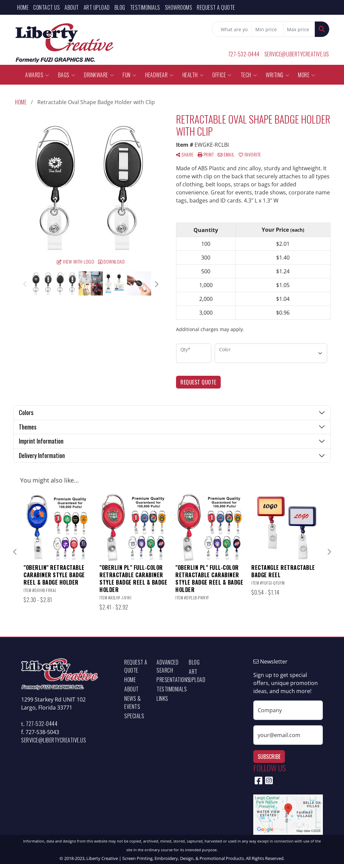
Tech (249, 75)
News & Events (132, 702)
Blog (120, 7)
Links (162, 698)
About (71, 7)
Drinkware (99, 75)
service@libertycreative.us (296, 54)
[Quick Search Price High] (299, 29)
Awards (37, 75)
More (306, 75)
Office (222, 75)
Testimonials (145, 7)
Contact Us (46, 7)
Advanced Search (167, 666)
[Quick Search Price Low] (268, 29)
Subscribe (269, 757)
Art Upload (97, 7)
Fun (129, 75)
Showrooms (178, 7)
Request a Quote (216, 7)
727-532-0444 (244, 54)
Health (193, 75)
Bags (67, 75)
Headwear (159, 75)
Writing (277, 75)
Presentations (169, 680)
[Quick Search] (232, 29)
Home (23, 7)
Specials (134, 716)
